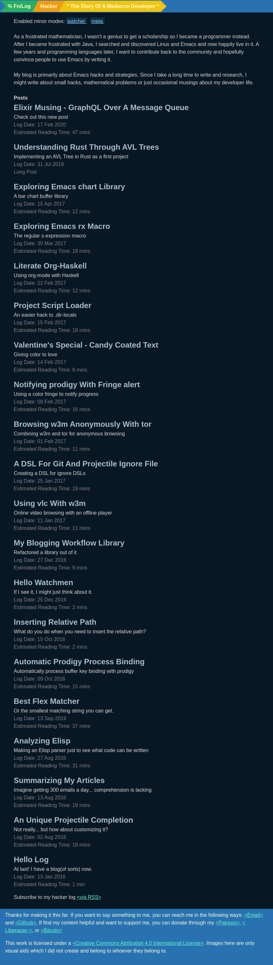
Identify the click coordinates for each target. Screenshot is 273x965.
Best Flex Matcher (46, 701)
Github (25, 922)
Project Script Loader (52, 305)
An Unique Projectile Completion (73, 820)
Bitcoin (51, 930)
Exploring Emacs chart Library (69, 186)
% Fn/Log (19, 6)
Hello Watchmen (43, 582)
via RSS (89, 897)
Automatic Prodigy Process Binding (79, 661)
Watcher (77, 21)
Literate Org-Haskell (50, 265)
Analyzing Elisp (42, 740)
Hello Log (31, 859)
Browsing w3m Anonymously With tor (83, 424)
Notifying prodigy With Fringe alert (77, 384)
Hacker (48, 6)
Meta (97, 21)
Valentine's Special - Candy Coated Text (86, 345)
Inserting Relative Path (55, 622)
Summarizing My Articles (59, 780)
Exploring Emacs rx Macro (62, 226)
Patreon (228, 922)
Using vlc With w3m (50, 503)
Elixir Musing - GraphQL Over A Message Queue (101, 107)
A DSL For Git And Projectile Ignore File (86, 463)
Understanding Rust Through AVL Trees (86, 147)
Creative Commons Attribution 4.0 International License (137, 943)
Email (253, 915)
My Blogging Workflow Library (69, 543)
